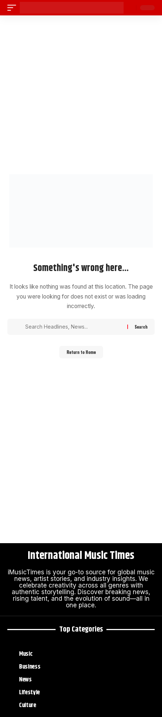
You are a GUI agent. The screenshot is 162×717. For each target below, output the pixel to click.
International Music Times (81, 556)
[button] (13, 8)
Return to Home (81, 352)
